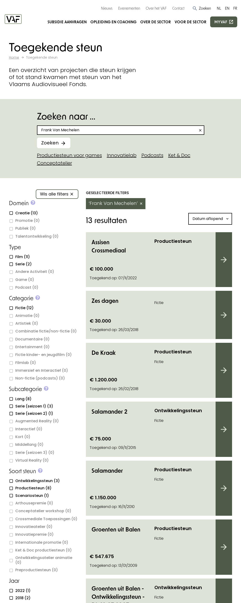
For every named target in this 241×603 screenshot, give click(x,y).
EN (227, 8)
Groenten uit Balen (116, 529)
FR (235, 8)
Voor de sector (190, 22)
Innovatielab (122, 155)
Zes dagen (105, 300)
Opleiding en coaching (113, 22)
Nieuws (106, 8)
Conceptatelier (54, 163)
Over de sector (155, 22)
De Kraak (104, 352)
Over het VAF (156, 8)
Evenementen (129, 8)
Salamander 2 (109, 411)
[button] (201, 8)
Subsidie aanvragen (67, 22)
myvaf (220, 22)
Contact (178, 8)
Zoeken (50, 143)
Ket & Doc (179, 155)
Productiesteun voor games (69, 155)
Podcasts (152, 155)
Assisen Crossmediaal (109, 246)
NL (219, 8)
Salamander (107, 470)
